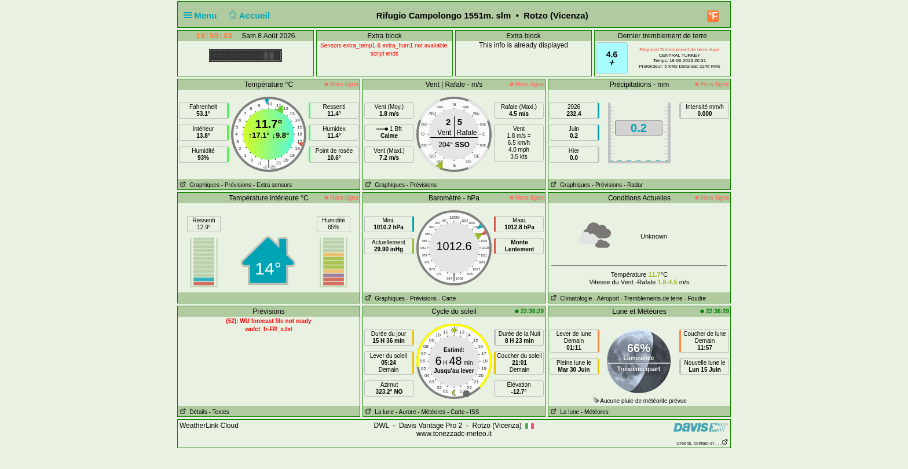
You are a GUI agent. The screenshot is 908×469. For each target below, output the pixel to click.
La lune (378, 412)
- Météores (431, 412)
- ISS (472, 412)
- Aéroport (606, 298)
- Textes (219, 412)
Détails (192, 412)
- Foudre (695, 298)
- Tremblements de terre (652, 298)
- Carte (447, 298)
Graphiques (198, 185)
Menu (203, 15)
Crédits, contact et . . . (702, 443)
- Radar (633, 185)
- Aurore (406, 412)
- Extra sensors (272, 185)
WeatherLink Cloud (209, 426)
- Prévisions (236, 185)
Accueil (248, 15)
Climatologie (570, 298)
